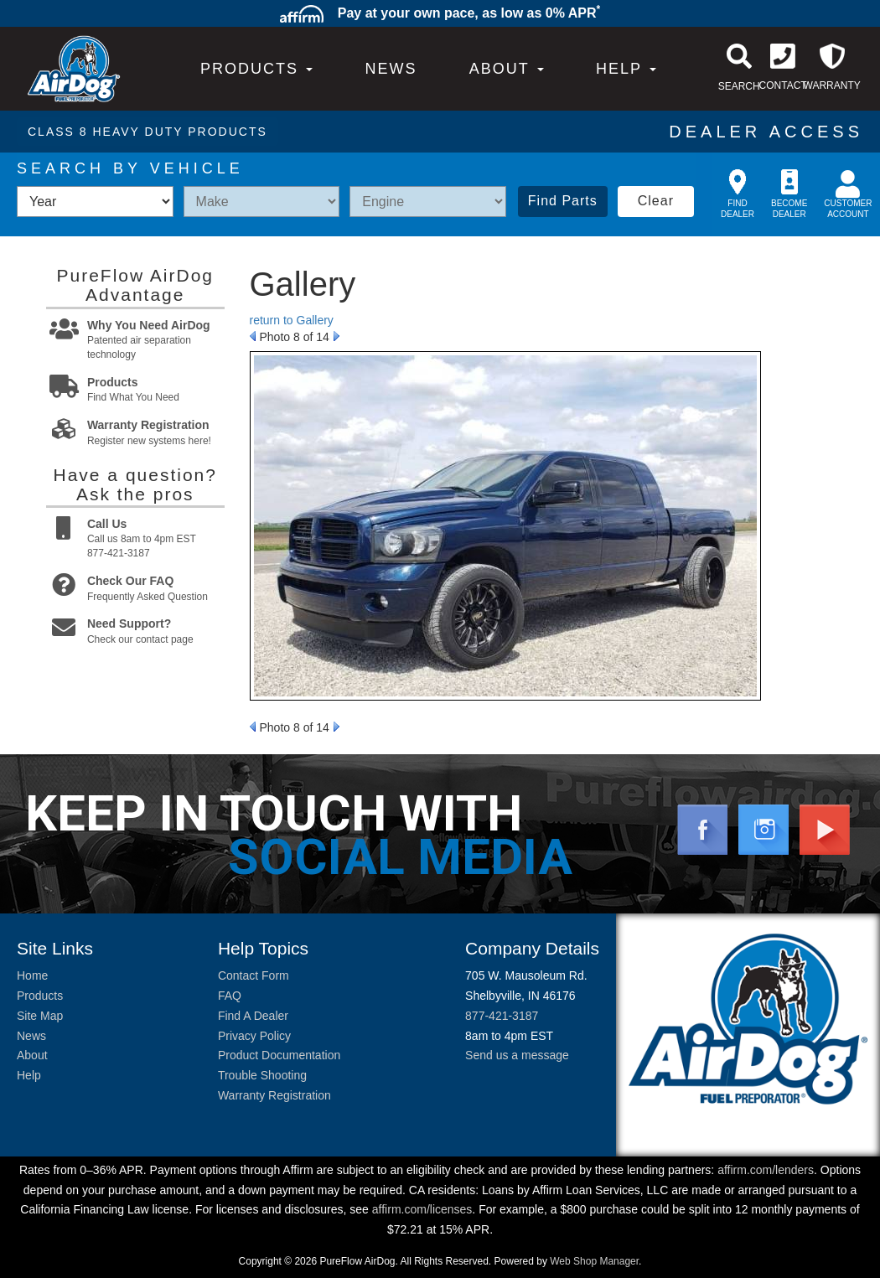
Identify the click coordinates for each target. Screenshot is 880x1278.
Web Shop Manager (594, 1261)
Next (336, 336)
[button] (506, 68)
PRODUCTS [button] (256, 68)
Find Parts (563, 201)
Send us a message (517, 1055)
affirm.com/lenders (765, 1170)
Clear (656, 201)
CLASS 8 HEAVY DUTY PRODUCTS (147, 131)
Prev (253, 336)
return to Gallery (292, 320)
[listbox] (95, 201)
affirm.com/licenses (422, 1209)
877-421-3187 (501, 1015)
